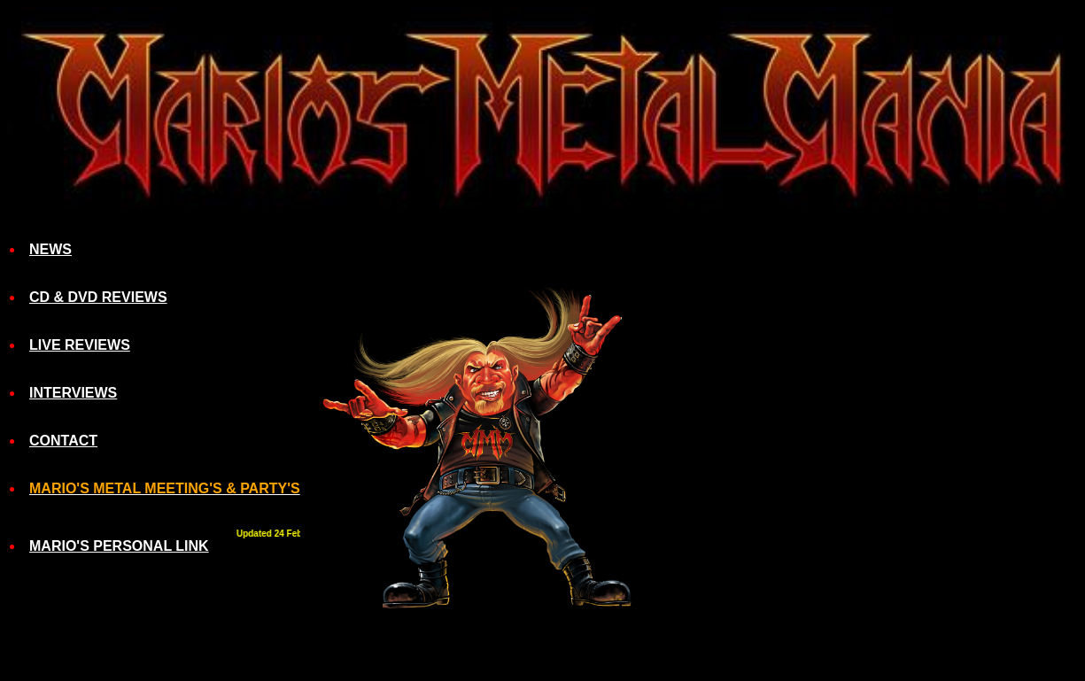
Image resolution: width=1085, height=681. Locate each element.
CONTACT (63, 440)
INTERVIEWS (73, 392)
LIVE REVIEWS (79, 344)
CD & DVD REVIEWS (98, 297)
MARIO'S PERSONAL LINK (119, 545)
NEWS (50, 249)
